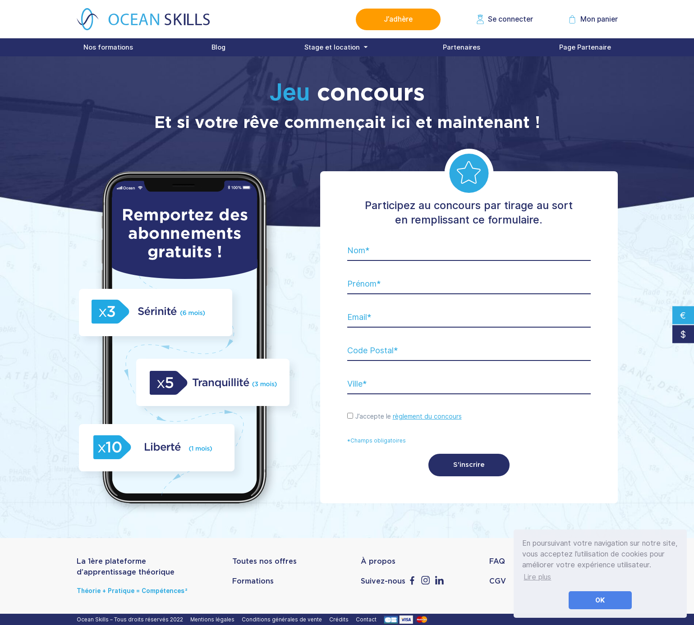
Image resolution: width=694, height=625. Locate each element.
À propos (378, 561)
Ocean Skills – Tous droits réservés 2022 (131, 619)
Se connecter (510, 19)
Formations (253, 581)
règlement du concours (427, 416)
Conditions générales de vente (283, 619)
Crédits (340, 619)
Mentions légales (213, 619)
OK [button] (600, 600)
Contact (367, 619)
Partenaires (461, 47)
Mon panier (599, 19)
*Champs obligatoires (376, 440)
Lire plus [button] (537, 577)
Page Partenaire (585, 47)
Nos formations (108, 47)
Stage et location (332, 47)
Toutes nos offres (264, 561)
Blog (218, 47)
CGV (497, 581)
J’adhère (398, 19)
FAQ (497, 561)
